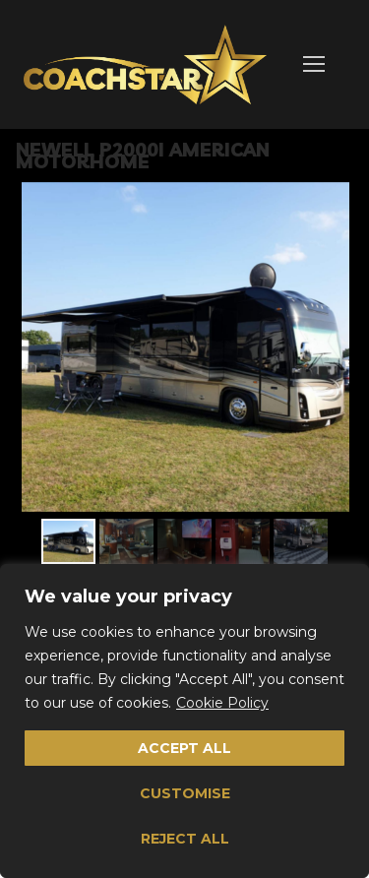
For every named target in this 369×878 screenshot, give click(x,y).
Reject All (185, 838)
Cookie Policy (222, 703)
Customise (185, 793)
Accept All (184, 748)
